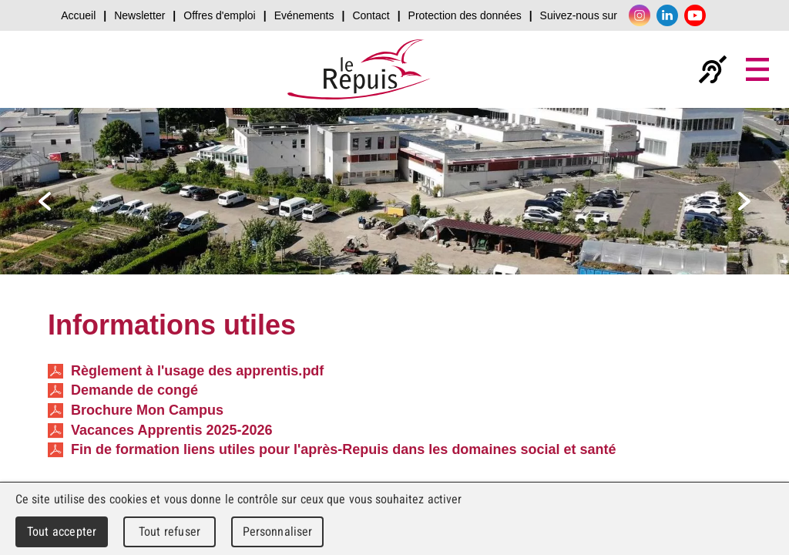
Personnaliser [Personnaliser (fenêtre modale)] (278, 531)
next (744, 201)
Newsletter (139, 15)
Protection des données (465, 15)
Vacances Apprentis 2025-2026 (160, 430)
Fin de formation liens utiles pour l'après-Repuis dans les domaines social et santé (332, 450)
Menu (757, 69)
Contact (370, 15)
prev (45, 201)
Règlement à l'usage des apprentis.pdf (186, 371)
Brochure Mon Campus (135, 410)
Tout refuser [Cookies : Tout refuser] (169, 531)
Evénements (304, 15)
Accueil (78, 15)
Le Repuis (360, 69)
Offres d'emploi (219, 15)
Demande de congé (123, 390)
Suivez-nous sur (578, 15)
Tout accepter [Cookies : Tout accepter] (61, 531)
